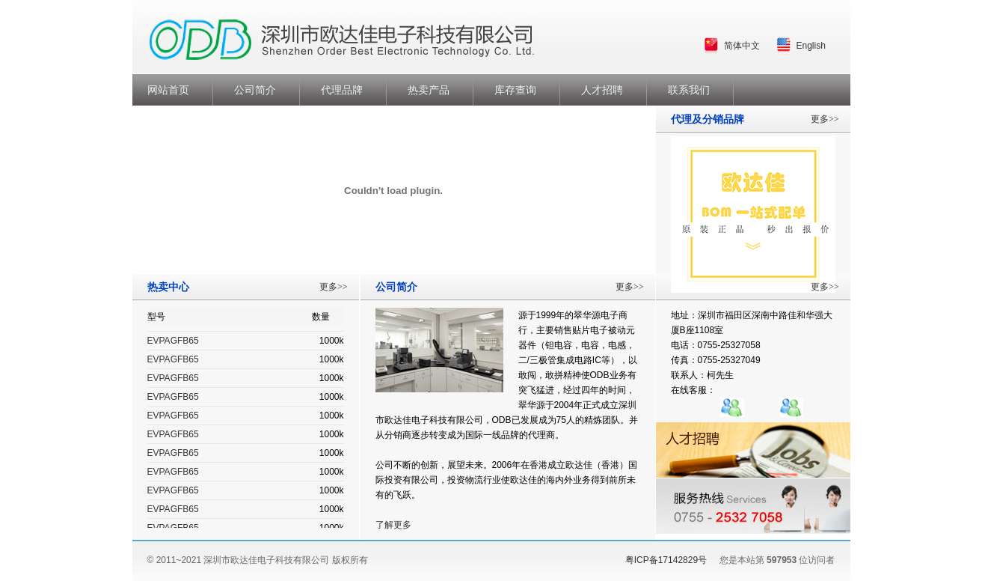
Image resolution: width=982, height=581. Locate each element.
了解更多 (393, 525)
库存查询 (515, 90)
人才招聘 (602, 90)
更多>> (333, 287)
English (811, 45)
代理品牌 (342, 90)
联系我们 (689, 90)
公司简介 (255, 90)
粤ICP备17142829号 (666, 560)
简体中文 (742, 45)
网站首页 (168, 90)
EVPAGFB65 (173, 341)
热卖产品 (428, 90)
